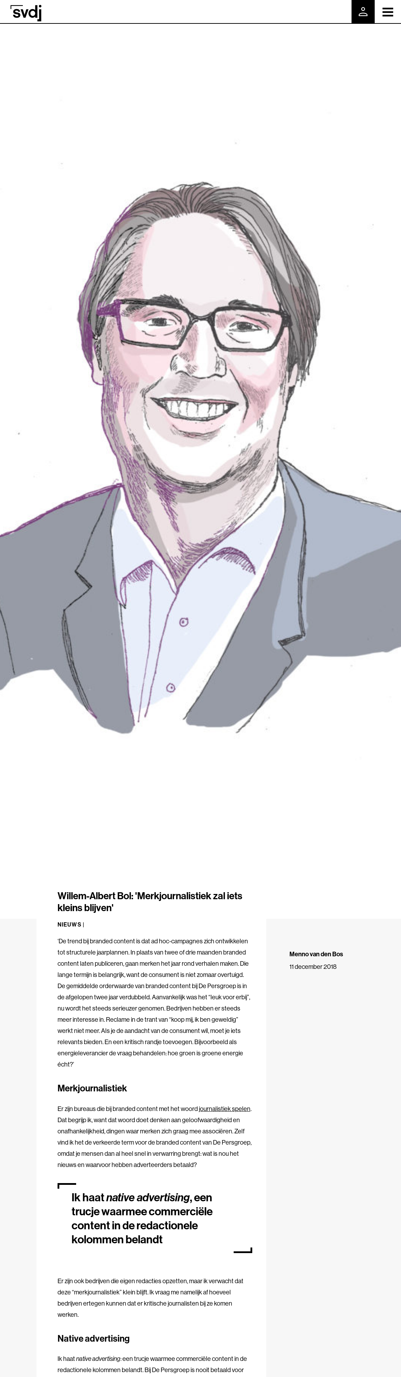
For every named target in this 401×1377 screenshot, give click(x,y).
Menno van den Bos (316, 954)
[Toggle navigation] (388, 11)
